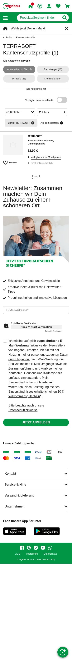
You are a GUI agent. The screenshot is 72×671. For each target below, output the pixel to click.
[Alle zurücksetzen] (61, 122)
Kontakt (10, 473)
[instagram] (36, 548)
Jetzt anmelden (36, 422)
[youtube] (43, 548)
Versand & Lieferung (20, 495)
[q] (38, 17)
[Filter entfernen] (32, 122)
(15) (19, 69)
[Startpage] (11, 6)
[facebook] (22, 548)
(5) (52, 78)
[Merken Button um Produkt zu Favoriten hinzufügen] (13, 161)
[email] (36, 310)
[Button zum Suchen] (64, 17)
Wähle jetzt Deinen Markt (28, 28)
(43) (53, 69)
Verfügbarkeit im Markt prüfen (46, 157)
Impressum (32, 554)
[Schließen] (66, 28)
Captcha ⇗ (53, 331)
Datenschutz (50, 554)
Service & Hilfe (15, 484)
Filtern (45, 112)
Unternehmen (14, 506)
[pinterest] (29, 548)
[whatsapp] (50, 548)
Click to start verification (36, 327)
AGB (17, 554)
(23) (19, 78)
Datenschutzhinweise (22, 410)
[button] (5, 17)
